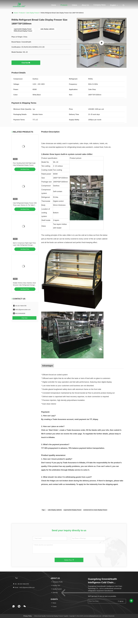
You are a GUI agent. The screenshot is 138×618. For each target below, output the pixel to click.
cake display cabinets (55, 510)
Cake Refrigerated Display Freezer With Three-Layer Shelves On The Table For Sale (25, 205)
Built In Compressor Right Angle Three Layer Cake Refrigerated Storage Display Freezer (24, 245)
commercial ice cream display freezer (95, 510)
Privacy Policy (27, 616)
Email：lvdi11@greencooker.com (24, 587)
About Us (85, 5)
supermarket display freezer (72, 510)
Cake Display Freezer (32, 13)
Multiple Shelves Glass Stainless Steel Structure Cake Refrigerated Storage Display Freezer (24, 285)
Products (64, 5)
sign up (120, 601)
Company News (99, 5)
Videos (74, 5)
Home (53, 5)
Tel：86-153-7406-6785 (21, 584)
